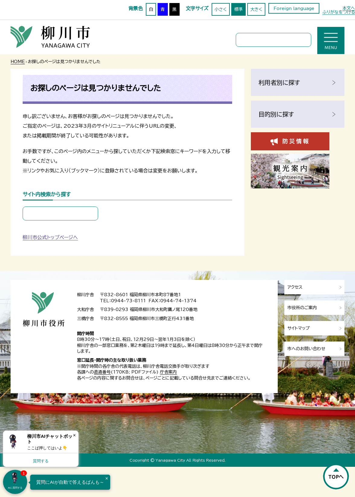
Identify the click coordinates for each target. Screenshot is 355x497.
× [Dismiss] (74, 435)
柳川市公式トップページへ (50, 237)
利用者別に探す (279, 82)
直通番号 (102, 372)
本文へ (348, 8)
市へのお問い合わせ (306, 349)
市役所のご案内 (302, 308)
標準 (238, 9)
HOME (18, 61)
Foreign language (293, 8)
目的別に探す (276, 114)
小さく (221, 9)
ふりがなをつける (338, 12)
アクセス (294, 287)
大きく (256, 9)
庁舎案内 (168, 372)
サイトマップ (298, 328)
